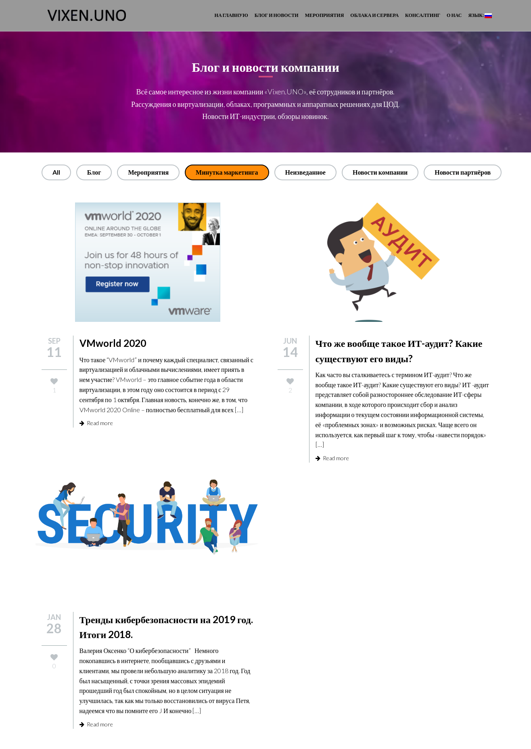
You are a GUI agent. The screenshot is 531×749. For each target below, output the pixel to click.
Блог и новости (277, 15)
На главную (231, 15)
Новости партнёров (463, 172)
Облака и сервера (374, 15)
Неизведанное (305, 172)
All (56, 172)
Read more (96, 422)
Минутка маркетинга (227, 172)
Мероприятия (324, 15)
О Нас (454, 15)
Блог (94, 172)
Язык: (480, 15)
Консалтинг (422, 15)
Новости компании (380, 172)
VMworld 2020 (112, 343)
